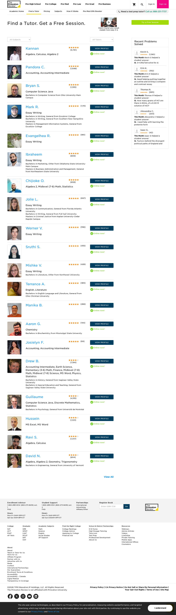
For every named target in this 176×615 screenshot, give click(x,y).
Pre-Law (77, 4)
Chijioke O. (35, 181)
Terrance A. (35, 284)
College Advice (68, 531)
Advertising (81, 507)
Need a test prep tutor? (142, 11)
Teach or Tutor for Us (16, 553)
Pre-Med (65, 4)
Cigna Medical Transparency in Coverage (18, 580)
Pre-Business (104, 4)
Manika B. (34, 305)
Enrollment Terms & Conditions (20, 572)
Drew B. (32, 361)
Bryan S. (33, 86)
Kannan (32, 48)
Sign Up (162, 4)
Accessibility (12, 574)
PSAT (9, 533)
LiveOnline (126, 535)
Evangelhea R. (38, 136)
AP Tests (10, 535)
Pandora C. (35, 67)
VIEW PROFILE (102, 48)
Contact (10, 566)
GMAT (25, 531)
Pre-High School (33, 4)
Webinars (125, 529)
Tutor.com (93, 533)
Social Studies (44, 535)
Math (40, 529)
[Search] (142, 4)
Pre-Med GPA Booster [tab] (92, 11)
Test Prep (93, 535)
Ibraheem (34, 154)
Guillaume (34, 397)
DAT (24, 538)
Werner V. (34, 228)
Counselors (126, 544)
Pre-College (50, 4)
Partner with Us (13, 559)
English (41, 533)
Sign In (151, 4)
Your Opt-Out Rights (135, 590)
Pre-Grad (89, 4)
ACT (9, 531)
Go (126, 506)
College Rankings (69, 529)
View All (109, 477)
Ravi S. (31, 437)
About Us (93, 540)
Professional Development (99, 538)
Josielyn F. (35, 342)
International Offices (130, 542)
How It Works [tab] (72, 11)
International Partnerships (17, 568)
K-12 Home (93, 529)
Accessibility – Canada (16, 576)
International (81, 505)
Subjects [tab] (58, 11)
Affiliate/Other (82, 509)
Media (9, 563)
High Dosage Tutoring (98, 531)
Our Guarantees (13, 570)
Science (41, 531)
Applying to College (70, 533)
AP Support (43, 538)
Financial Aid (67, 535)
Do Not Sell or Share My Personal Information (145, 587)
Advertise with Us (14, 561)
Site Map (164, 590)
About (9, 550)
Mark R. (32, 107)
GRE (24, 529)
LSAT (25, 533)
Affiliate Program (14, 557)
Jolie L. (32, 199)
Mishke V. (34, 265)
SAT (8, 529)
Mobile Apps (127, 540)
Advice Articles (128, 531)
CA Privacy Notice (114, 587)
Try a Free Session (150, 22)
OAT (24, 540)
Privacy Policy (37, 612)
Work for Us (12, 555)
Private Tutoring (128, 538)
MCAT (25, 535)
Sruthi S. (33, 247)
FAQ (9, 509)
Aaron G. (33, 324)
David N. (33, 456)
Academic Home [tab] (16, 11)
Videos (124, 533)
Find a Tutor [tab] (34, 11)
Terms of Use (53, 612)
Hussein (32, 419)
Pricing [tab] (47, 11)
